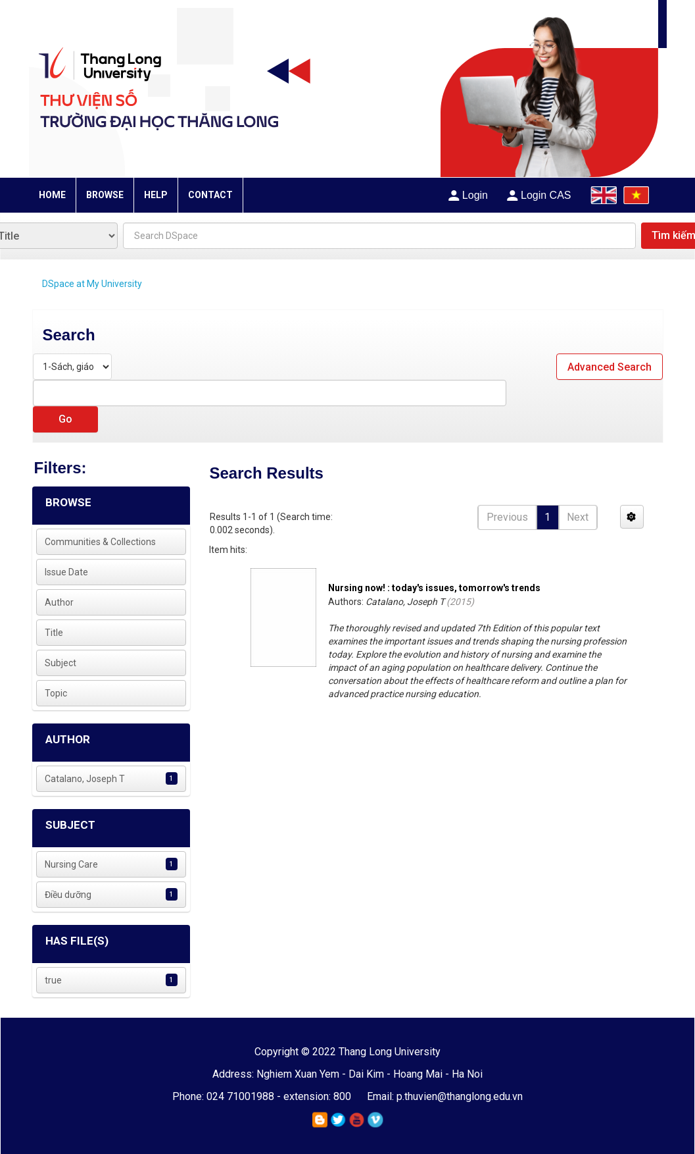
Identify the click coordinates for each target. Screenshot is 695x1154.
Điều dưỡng (68, 894)
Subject (60, 663)
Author (59, 602)
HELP (156, 195)
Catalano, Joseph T (85, 779)
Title (54, 632)
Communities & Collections (100, 542)
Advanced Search (609, 367)
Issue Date (66, 572)
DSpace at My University (92, 283)
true (53, 980)
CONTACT (210, 195)
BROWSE (105, 195)
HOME (52, 195)
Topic (56, 693)
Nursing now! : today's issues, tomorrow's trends (434, 588)
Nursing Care (71, 864)
